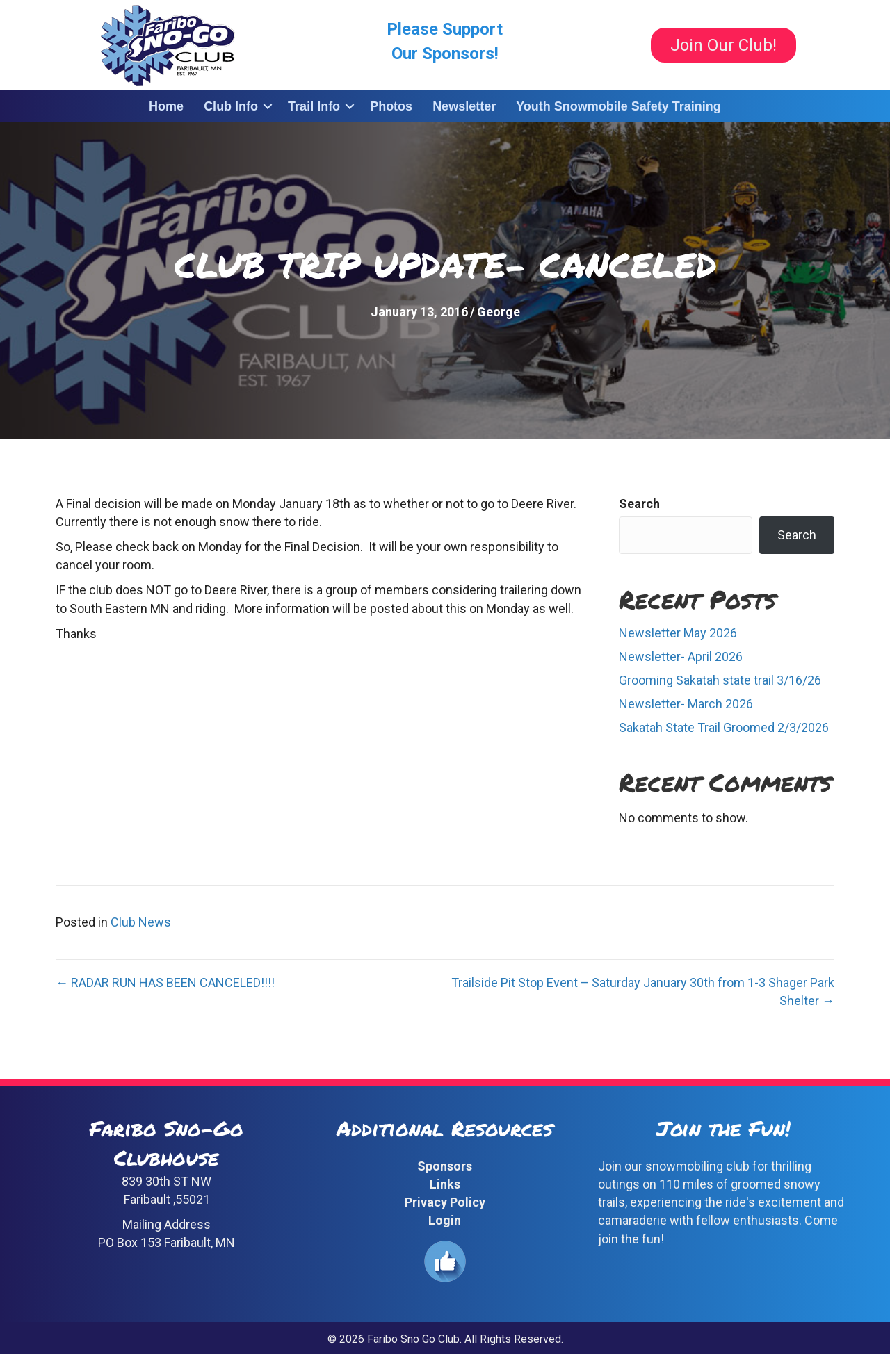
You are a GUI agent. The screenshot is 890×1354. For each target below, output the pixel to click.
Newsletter (464, 106)
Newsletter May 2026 (678, 633)
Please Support (445, 29)
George (498, 311)
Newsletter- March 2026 (686, 703)
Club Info (231, 106)
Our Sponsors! (445, 53)
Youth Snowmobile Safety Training (618, 106)
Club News (141, 922)
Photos (391, 106)
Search (639, 503)
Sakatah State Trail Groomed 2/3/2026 (724, 727)
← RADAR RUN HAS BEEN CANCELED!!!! (165, 982)
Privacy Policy (445, 1202)
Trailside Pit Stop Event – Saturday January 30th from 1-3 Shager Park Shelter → (642, 991)
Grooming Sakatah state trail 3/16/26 (720, 680)
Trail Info (314, 106)
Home (166, 106)
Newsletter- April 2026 (681, 656)
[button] (267, 106)
